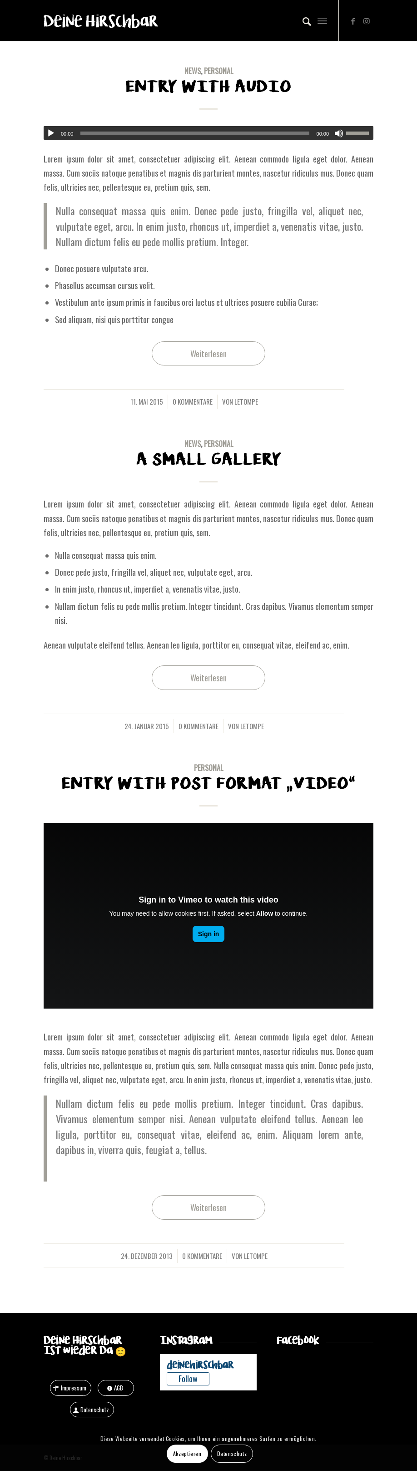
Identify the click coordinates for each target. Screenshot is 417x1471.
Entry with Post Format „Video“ (209, 783)
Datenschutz (232, 1453)
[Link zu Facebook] (353, 20)
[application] (208, 133)
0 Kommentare (193, 401)
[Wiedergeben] (50, 133)
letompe (246, 401)
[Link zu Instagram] (366, 20)
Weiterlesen (208, 353)
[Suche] (302, 20)
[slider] (194, 133)
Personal (218, 70)
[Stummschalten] (338, 133)
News (192, 70)
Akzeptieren (187, 1453)
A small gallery (208, 459)
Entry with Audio (208, 86)
